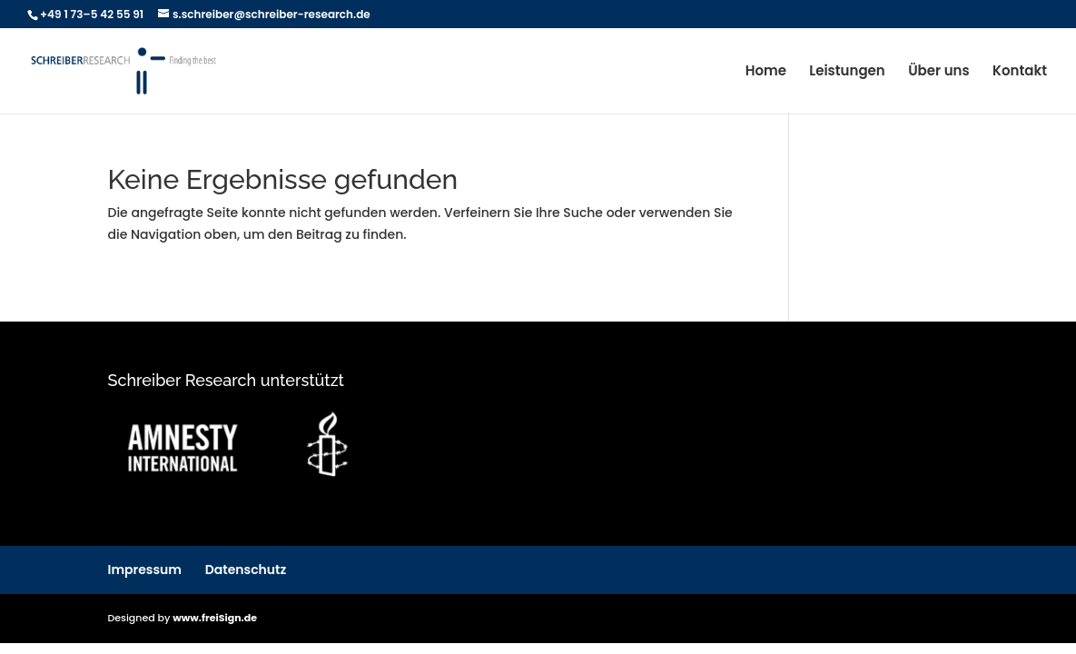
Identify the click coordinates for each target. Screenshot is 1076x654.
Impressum (145, 569)
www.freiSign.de (215, 617)
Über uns (939, 72)
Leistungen (846, 72)
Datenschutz (246, 569)
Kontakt (1019, 72)
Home (765, 72)
